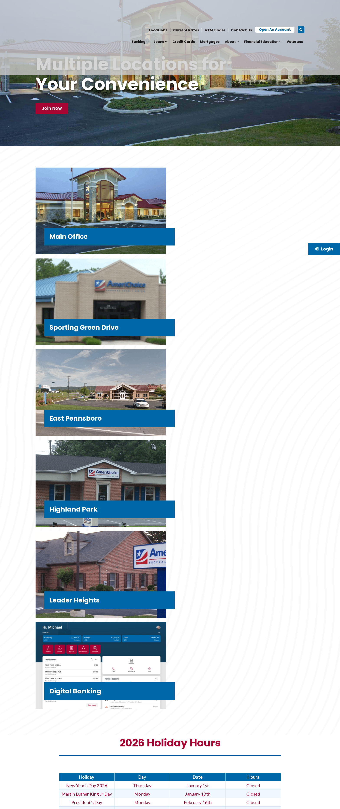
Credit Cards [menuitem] (183, 19)
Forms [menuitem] (42, 770)
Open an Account (275, 7)
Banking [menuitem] (138, 19)
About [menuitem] (230, 19)
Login (324, 249)
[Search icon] (301, 7)
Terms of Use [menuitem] (48, 758)
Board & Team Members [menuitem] (114, 770)
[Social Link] (237, 772)
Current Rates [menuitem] (186, 8)
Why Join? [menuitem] (45, 733)
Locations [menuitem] (158, 8)
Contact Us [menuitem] (241, 8)
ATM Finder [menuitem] (215, 8)
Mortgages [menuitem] (210, 19)
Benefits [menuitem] (44, 764)
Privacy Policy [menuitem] (49, 752)
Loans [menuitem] (159, 19)
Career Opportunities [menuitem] (113, 733)
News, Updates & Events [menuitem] (57, 746)
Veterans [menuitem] (295, 19)
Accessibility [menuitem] (104, 764)
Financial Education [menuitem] (261, 19)
